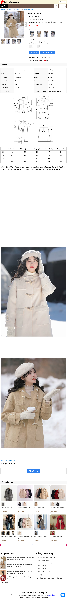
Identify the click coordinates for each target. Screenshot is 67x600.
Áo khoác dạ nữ (28, 9)
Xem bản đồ (51, 595)
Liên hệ (39, 575)
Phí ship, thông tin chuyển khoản (46, 563)
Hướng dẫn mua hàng (43, 560)
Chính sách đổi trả (42, 566)
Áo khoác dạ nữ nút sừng (57, 507)
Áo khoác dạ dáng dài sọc (7, 507)
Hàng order (39, 22)
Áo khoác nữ (17, 9)
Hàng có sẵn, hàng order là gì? (54, 22)
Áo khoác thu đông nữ (8, 460)
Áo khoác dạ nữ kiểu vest (40, 536)
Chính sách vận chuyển (44, 569)
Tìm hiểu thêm (45, 57)
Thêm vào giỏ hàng (47, 52)
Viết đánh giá (33, 471)
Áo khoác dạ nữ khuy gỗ (24, 507)
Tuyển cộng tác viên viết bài (49, 578)
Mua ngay (34, 52)
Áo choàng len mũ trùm (57, 536)
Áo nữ (10, 9)
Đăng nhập (62, 2)
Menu (5, 6)
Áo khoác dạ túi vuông (39, 507)
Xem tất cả (4, 582)
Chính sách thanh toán (44, 572)
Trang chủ (3, 9)
